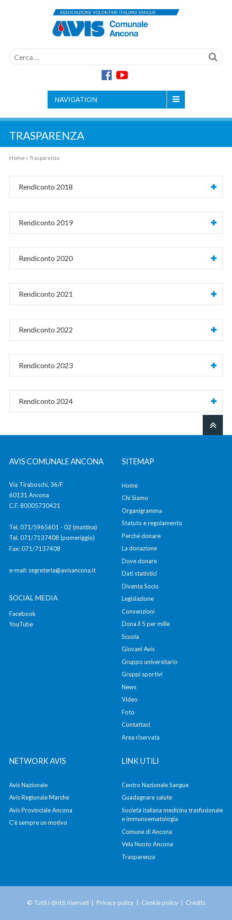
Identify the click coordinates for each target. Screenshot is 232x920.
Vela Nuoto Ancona (147, 844)
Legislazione (138, 598)
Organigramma (142, 510)
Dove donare (139, 561)
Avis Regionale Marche (39, 797)
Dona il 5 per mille (146, 623)
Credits (195, 902)
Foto (128, 712)
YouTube (21, 624)
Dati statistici (139, 573)
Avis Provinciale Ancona (40, 810)
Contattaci (136, 724)
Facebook (22, 613)
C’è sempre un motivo (38, 822)
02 (67, 527)
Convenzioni (138, 611)
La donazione (139, 548)
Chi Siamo (135, 497)
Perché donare (141, 535)
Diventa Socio (140, 586)
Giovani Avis (138, 649)
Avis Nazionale (28, 785)
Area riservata (141, 737)
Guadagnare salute (147, 797)
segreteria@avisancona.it (62, 570)
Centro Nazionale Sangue (155, 785)
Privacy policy (115, 902)
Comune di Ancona (147, 831)
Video (130, 699)
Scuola (130, 636)
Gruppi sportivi (142, 674)
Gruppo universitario (150, 661)
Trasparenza (138, 856)
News (129, 687)
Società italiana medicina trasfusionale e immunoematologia (172, 814)
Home (17, 157)
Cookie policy (159, 902)
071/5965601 (39, 527)
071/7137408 (39, 537)
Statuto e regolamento (152, 523)
